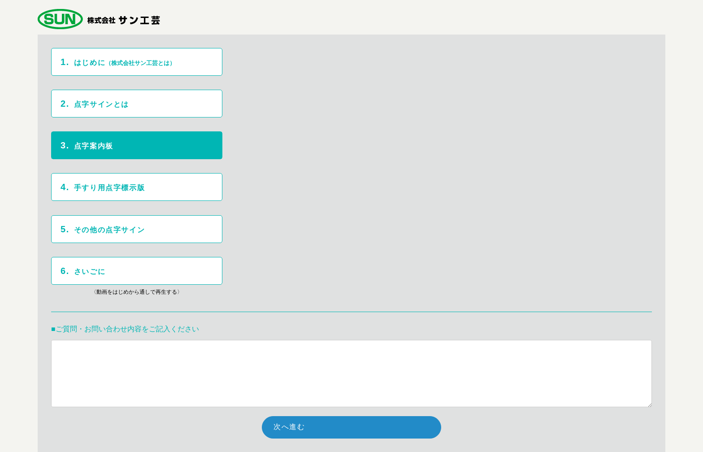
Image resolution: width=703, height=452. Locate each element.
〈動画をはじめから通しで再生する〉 (136, 292)
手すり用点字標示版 (103, 187)
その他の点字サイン (103, 229)
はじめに (119, 62)
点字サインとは (95, 104)
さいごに (83, 271)
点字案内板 (87, 145)
